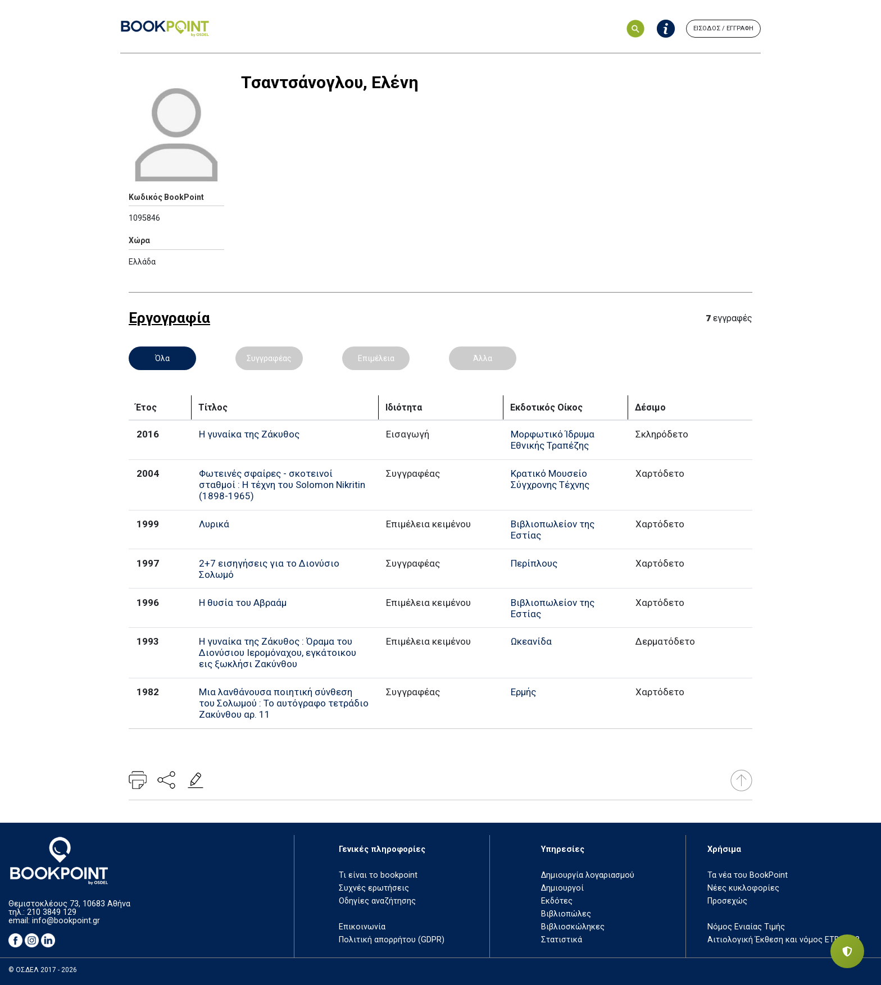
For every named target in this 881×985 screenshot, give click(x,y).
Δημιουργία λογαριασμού (587, 875)
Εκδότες (557, 901)
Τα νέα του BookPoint (747, 875)
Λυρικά (214, 524)
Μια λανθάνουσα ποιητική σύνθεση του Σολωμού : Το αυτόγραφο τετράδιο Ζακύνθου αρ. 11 (284, 703)
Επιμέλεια (376, 358)
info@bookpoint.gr (66, 920)
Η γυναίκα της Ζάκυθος (249, 434)
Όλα (162, 358)
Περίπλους (534, 563)
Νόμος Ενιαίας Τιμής (746, 927)
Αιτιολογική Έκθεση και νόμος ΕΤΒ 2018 (783, 940)
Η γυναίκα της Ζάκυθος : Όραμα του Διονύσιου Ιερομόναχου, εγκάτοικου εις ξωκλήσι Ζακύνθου (277, 652)
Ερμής (523, 691)
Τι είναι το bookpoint (378, 875)
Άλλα (482, 358)
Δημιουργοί (562, 888)
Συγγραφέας (269, 358)
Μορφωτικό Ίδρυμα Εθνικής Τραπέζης (552, 439)
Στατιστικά (561, 940)
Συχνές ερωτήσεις (374, 888)
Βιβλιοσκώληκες (573, 927)
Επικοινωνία (362, 927)
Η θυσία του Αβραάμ (243, 602)
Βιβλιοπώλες (566, 914)
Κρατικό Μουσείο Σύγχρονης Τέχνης (550, 479)
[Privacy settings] (847, 951)
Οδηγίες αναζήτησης (377, 901)
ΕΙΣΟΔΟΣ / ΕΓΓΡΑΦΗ (723, 28)
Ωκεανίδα (531, 641)
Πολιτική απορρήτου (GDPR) (391, 940)
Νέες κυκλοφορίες (743, 888)
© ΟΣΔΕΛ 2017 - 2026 (42, 970)
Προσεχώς (727, 901)
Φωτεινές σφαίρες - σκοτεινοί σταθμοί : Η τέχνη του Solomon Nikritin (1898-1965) (282, 484)
